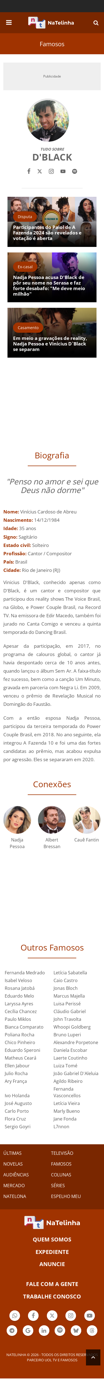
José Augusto (18, 1103)
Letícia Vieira (67, 1103)
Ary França (16, 1081)
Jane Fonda (65, 1119)
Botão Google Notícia (28, 1331)
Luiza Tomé (65, 1066)
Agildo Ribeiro (68, 1081)
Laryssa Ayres (19, 1004)
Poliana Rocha (19, 1035)
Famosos (52, 44)
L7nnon (61, 1127)
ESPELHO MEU (66, 1196)
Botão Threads (92, 1331)
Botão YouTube (89, 1316)
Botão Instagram (70, 1316)
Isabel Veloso (18, 980)
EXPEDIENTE (52, 1252)
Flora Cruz (15, 1119)
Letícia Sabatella (70, 973)
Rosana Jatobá (20, 988)
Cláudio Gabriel (70, 1011)
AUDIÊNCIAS (16, 1175)
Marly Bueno (67, 1111)
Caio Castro (66, 980)
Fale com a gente (52, 1284)
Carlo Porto (17, 1111)
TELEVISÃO (62, 1153)
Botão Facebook (33, 1316)
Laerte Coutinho (70, 1058)
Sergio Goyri (18, 1127)
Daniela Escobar (70, 1050)
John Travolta (67, 1019)
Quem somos (52, 1239)
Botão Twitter (52, 1316)
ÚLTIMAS (12, 1153)
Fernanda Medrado (25, 973)
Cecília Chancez (21, 1011)
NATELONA (14, 1196)
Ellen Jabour (17, 1066)
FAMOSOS (61, 1164)
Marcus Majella (69, 996)
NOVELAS (13, 1164)
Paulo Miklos (18, 1019)
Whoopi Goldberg (72, 1027)
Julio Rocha (16, 1073)
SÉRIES (58, 1185)
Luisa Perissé (67, 1004)
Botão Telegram (12, 1331)
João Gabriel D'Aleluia (76, 1073)
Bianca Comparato (24, 1027)
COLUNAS (61, 1175)
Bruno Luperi (67, 1035)
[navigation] (8, 21)
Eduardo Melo (19, 996)
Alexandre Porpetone (76, 1042)
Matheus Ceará (20, 1058)
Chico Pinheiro (20, 1042)
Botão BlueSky (76, 1331)
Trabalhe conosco (52, 1296)
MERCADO (14, 1185)
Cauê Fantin (86, 840)
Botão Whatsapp (14, 1316)
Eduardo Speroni (22, 1050)
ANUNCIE (52, 1264)
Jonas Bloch (66, 988)
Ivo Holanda (17, 1096)
